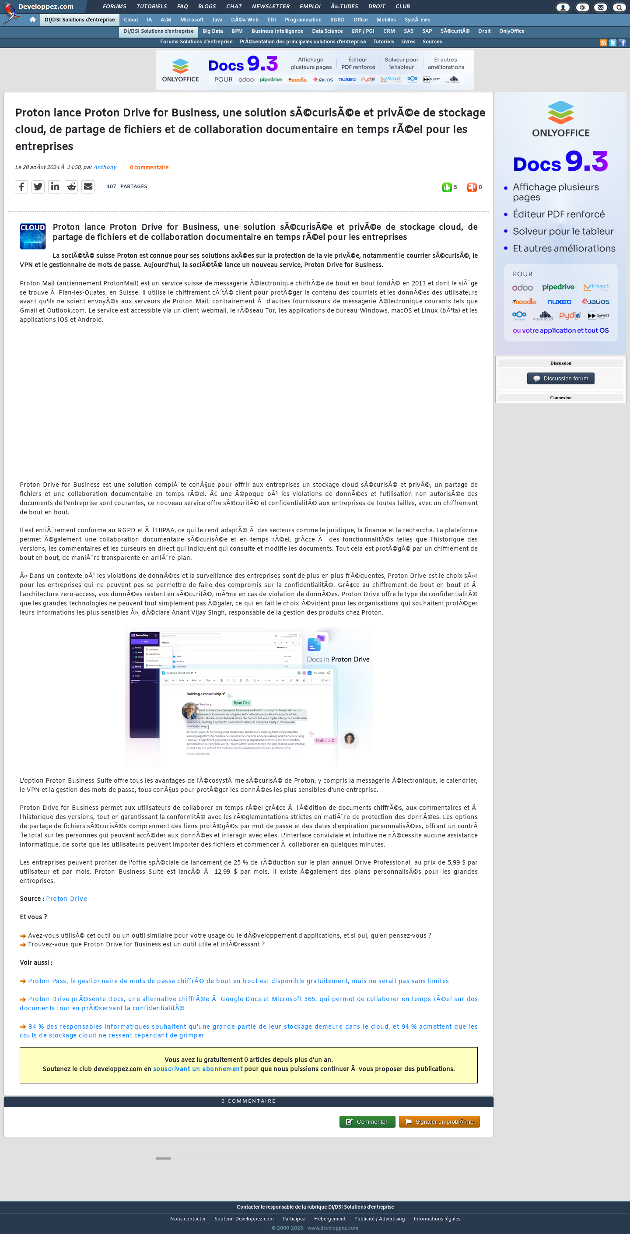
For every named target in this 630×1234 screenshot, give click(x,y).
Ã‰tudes (344, 7)
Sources (432, 42)
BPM (237, 31)
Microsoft (191, 20)
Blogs (207, 7)
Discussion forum (560, 378)
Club (402, 7)
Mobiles (386, 20)
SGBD (337, 20)
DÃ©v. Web (245, 20)
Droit (377, 7)
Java (217, 20)
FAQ (182, 7)
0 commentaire (149, 173)
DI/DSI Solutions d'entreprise (80, 20)
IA (149, 20)
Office (361, 20)
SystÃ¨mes (417, 20)
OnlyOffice (512, 31)
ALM (166, 20)
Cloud (131, 20)
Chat (233, 7)
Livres (408, 42)
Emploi (310, 7)
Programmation (303, 20)
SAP (427, 31)
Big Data (213, 31)
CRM (389, 31)
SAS (408, 31)
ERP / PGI (363, 31)
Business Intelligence (277, 31)
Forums (114, 7)
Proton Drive (66, 905)
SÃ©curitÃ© (455, 31)
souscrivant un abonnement (198, 1075)
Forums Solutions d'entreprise (196, 42)
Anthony (104, 173)
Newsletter (270, 7)
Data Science (327, 31)
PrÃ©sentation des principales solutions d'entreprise (303, 42)
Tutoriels (152, 7)
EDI (271, 20)
